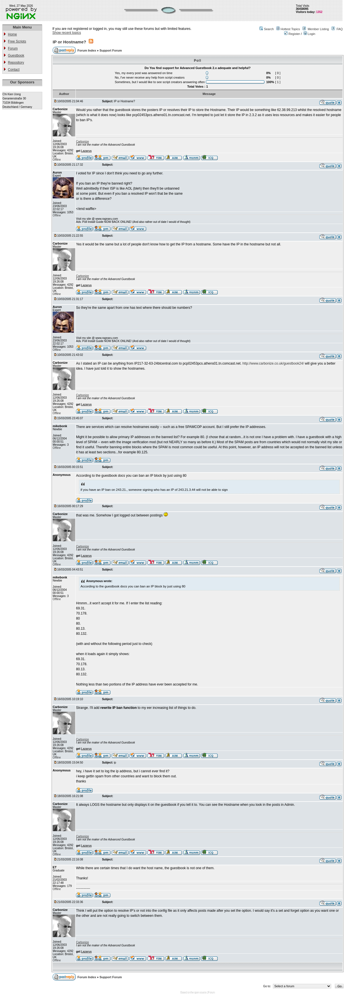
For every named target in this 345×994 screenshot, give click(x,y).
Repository (16, 63)
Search (269, 29)
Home (12, 34)
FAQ (340, 29)
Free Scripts (17, 41)
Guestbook (16, 55)
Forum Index (87, 50)
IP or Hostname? (69, 41)
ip (115, 762)
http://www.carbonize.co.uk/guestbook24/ (273, 363)
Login (309, 34)
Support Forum (110, 50)
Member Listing (318, 29)
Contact (13, 70)
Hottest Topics (290, 29)
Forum (13, 48)
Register (292, 34)
